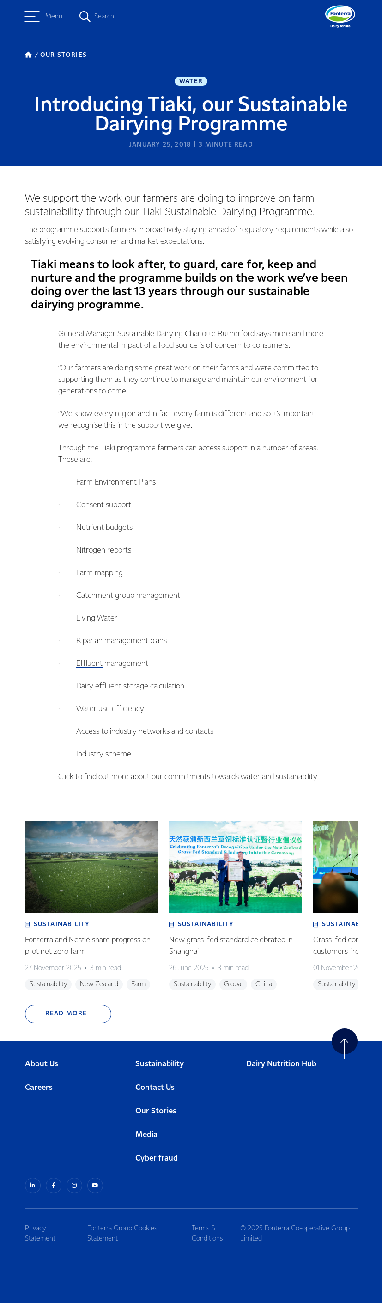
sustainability (296, 777)
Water (191, 81)
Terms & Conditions (207, 1233)
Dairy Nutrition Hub (281, 1064)
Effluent (89, 664)
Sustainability (159, 1064)
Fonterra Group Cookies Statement (122, 1233)
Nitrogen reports (103, 550)
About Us (41, 1064)
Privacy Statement (40, 1233)
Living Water (96, 618)
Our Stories (155, 1111)
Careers (39, 1088)
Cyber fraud (156, 1158)
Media (146, 1135)
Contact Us (155, 1088)
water (250, 777)
